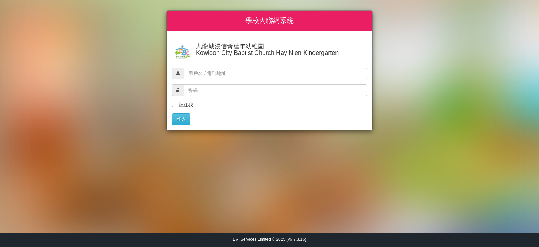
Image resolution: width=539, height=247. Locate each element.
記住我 (182, 104)
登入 (181, 119)
